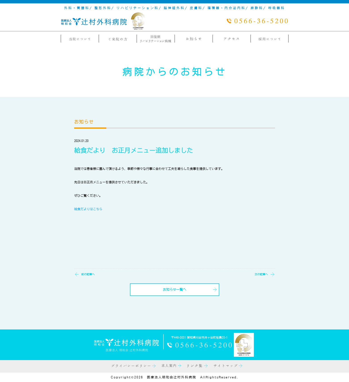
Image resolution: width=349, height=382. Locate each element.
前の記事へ (88, 274)
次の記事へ (261, 274)
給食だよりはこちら (88, 209)
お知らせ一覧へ (174, 289)
